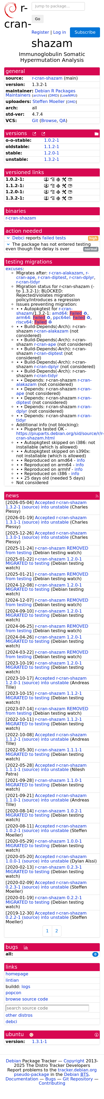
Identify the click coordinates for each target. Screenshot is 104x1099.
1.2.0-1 (51, 153)
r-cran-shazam (47, 78)
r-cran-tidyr (28, 282)
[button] (8, 237)
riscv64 (24, 322)
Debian (13, 1060)
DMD (53, 95)
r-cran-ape (45, 344)
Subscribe (84, 32)
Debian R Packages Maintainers (41, 93)
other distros (19, 1015)
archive (39, 95)
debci (11, 1021)
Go (37, 19)
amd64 (59, 313)
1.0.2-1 (51, 140)
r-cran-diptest (52, 277)
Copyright (74, 1060)
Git (35, 120)
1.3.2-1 (51, 159)
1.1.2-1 (51, 146)
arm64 (23, 317)
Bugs (50, 1078)
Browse (49, 120)
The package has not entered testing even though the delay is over (52, 246)
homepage (17, 973)
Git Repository (78, 1078)
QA (62, 120)
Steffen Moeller (48, 101)
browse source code (27, 999)
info (81, 460)
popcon (13, 992)
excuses (14, 268)
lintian (12, 980)
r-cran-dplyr (81, 277)
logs (26, 986)
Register (40, 32)
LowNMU (68, 95)
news (12, 496)
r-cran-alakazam (66, 272)
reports (52, 238)
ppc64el (61, 317)
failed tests (54, 237)
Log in (59, 32)
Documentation (22, 1078)
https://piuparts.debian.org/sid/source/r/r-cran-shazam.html (60, 436)
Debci (18, 237)
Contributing (52, 1083)
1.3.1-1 (39, 1041)
